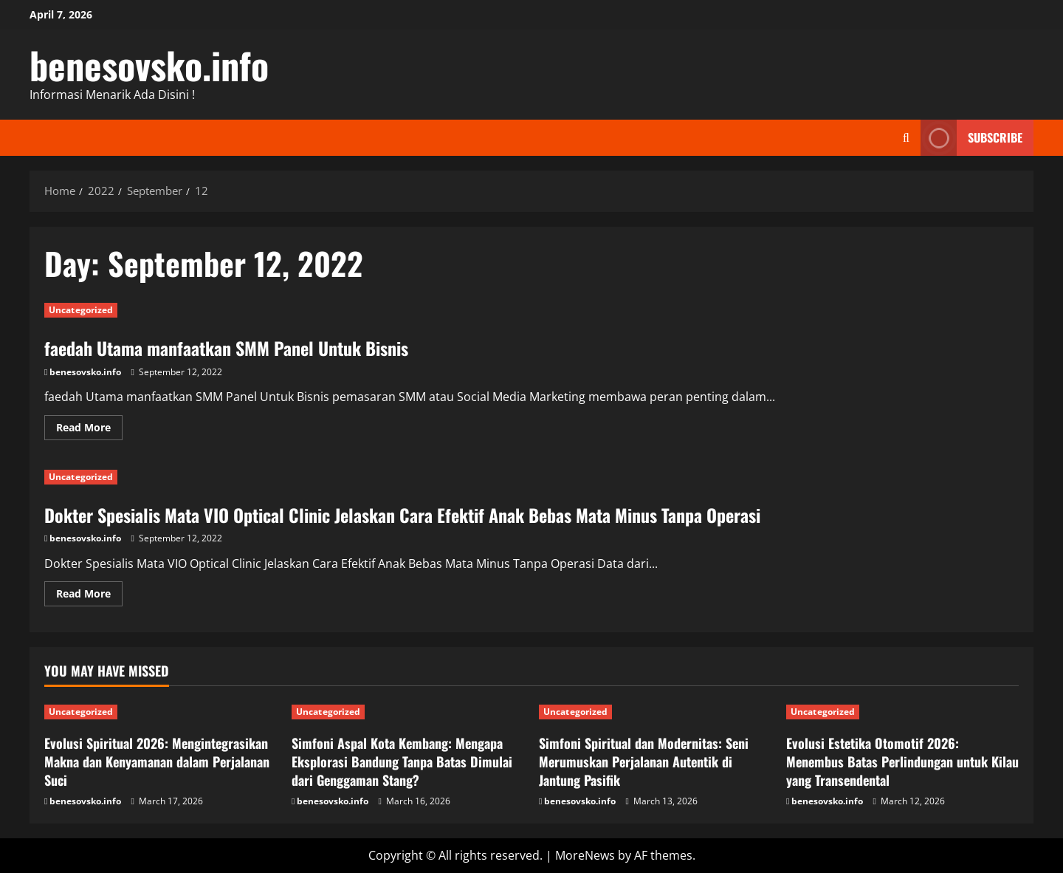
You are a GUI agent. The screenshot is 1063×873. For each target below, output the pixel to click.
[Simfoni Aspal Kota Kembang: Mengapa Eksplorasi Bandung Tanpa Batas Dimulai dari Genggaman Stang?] (408, 712)
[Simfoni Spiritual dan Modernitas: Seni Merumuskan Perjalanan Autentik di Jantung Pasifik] (655, 712)
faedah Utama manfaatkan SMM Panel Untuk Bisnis (226, 348)
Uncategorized (81, 310)
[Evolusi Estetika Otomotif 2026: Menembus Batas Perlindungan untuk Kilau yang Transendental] (902, 712)
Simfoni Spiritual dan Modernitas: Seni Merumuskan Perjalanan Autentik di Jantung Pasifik (644, 761)
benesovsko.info (149, 64)
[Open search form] (906, 137)
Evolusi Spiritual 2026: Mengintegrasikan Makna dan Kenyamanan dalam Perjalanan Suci (156, 761)
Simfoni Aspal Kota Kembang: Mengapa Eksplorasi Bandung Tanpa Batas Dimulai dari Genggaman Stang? (402, 761)
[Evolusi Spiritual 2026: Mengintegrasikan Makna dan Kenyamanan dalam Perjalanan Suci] (160, 712)
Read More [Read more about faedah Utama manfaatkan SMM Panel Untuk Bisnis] (89, 430)
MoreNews (585, 855)
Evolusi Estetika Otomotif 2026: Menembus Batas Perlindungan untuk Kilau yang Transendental (902, 761)
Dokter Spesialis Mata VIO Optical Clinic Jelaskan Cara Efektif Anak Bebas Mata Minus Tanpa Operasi (402, 514)
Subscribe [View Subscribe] (971, 138)
